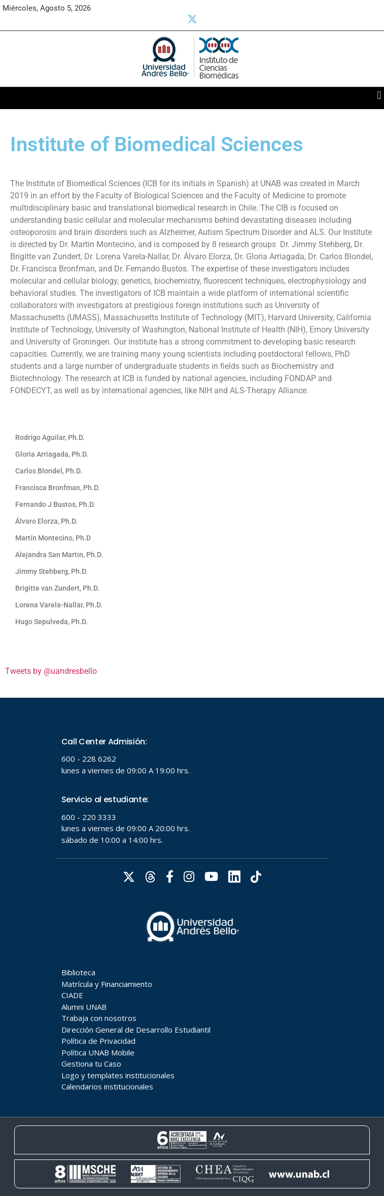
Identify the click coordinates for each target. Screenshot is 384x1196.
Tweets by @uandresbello (51, 671)
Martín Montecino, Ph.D (53, 538)
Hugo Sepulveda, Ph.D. (51, 622)
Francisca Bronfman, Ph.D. (57, 488)
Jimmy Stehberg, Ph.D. (51, 571)
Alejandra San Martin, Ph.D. (59, 555)
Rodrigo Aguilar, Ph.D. (50, 437)
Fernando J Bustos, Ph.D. (55, 504)
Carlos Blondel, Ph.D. (48, 471)
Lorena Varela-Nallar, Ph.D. (58, 605)
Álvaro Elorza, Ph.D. (46, 521)
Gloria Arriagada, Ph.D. (51, 454)
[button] (379, 95)
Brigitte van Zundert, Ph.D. (57, 588)
